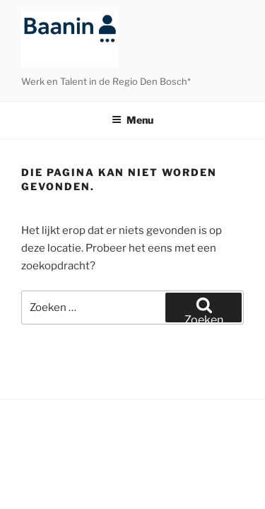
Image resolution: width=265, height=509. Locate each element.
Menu (132, 120)
